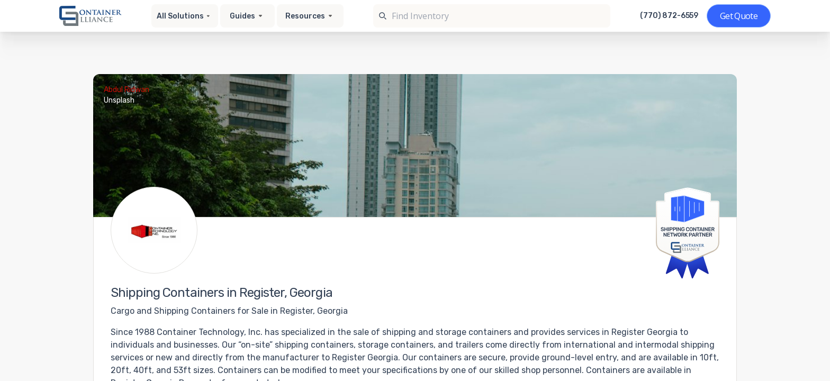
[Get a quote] (739, 16)
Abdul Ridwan (126, 89)
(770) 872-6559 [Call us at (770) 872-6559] (669, 16)
